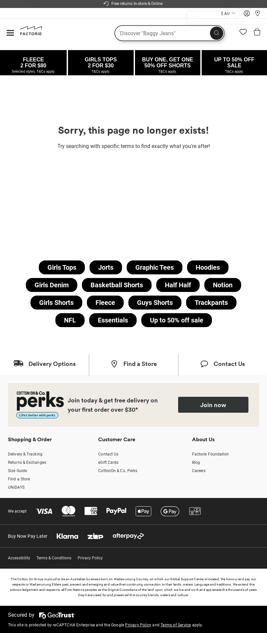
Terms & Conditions (53, 558)
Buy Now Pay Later (27, 536)
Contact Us (108, 454)
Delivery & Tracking (25, 454)
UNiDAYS (16, 487)
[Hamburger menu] (10, 33)
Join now (213, 405)
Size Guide (17, 470)
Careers (199, 470)
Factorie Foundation (210, 454)
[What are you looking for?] (169, 33)
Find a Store (19, 479)
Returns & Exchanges (27, 462)
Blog (196, 462)
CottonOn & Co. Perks (117, 470)
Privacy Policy (90, 558)
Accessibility (19, 558)
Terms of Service (176, 625)
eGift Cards (108, 462)
